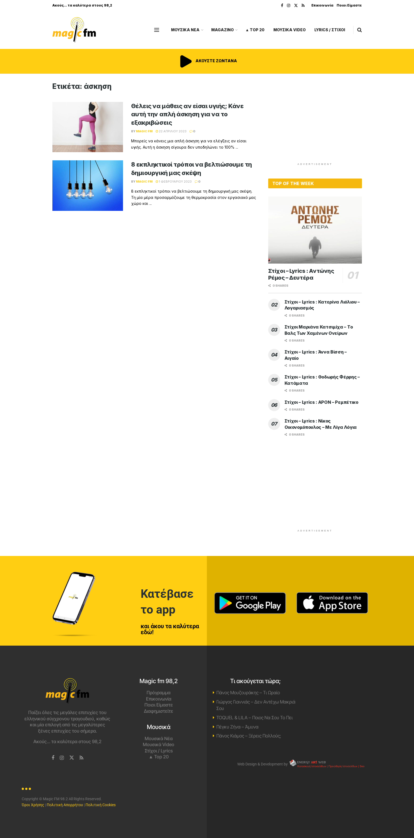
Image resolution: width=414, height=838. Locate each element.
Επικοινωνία (322, 5)
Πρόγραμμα (158, 692)
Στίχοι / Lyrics (159, 750)
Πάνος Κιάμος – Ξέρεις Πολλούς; (248, 736)
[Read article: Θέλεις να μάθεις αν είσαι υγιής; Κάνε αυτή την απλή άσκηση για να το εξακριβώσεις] (87, 127)
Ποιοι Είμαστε (349, 5)
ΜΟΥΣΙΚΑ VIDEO (289, 29)
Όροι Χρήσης (33, 805)
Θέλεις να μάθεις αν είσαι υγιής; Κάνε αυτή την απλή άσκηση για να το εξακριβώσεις (187, 114)
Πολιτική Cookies (101, 805)
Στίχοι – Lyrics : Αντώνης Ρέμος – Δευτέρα (301, 274)
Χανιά (347, 698)
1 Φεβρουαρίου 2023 (174, 181)
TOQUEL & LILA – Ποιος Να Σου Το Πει (254, 717)
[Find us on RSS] (81, 758)
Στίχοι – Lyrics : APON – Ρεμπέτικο (321, 402)
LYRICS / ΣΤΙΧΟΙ (329, 29)
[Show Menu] (156, 30)
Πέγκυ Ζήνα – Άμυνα (237, 727)
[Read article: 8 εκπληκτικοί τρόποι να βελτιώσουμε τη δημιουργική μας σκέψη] (87, 185)
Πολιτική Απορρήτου (65, 805)
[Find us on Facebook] (53, 758)
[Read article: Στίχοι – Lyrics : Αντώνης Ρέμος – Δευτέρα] (315, 230)
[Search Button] (359, 30)
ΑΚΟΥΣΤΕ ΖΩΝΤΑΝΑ (207, 60)
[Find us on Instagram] (62, 758)
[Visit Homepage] (74, 30)
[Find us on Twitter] (71, 758)
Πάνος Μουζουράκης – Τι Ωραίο (248, 692)
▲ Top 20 (255, 29)
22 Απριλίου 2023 (171, 131)
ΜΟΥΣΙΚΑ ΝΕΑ (185, 29)
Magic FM (144, 131)
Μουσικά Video (158, 744)
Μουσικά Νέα (159, 738)
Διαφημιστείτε (158, 711)
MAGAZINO (222, 29)
